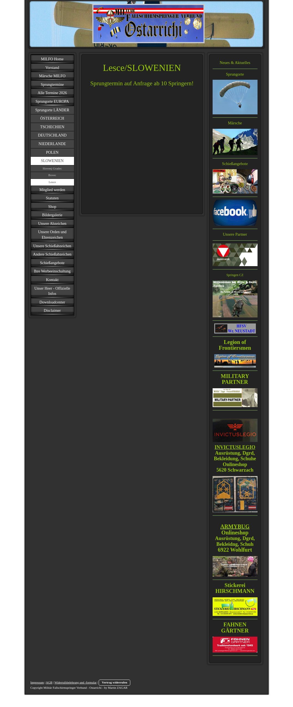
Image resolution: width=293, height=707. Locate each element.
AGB (49, 682)
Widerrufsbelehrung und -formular (75, 682)
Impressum (37, 682)
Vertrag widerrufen (114, 682)
